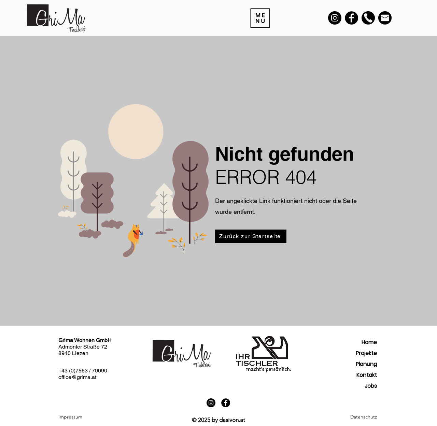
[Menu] (259, 18)
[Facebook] (351, 18)
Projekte (366, 353)
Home (369, 342)
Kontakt (366, 375)
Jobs (371, 386)
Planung (366, 364)
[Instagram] (334, 18)
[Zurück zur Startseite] (250, 236)
